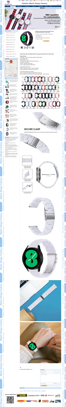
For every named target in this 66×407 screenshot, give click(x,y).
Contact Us (33, 6)
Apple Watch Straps (11, 35)
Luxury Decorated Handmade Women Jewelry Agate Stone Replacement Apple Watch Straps (14, 120)
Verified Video (59, 4)
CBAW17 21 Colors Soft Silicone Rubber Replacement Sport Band (14, 101)
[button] (60, 19)
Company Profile (19, 6)
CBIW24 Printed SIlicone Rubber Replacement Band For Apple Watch (13, 133)
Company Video (27, 6)
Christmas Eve (7, 141)
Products (13, 6)
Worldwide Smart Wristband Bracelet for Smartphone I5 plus (13, 94)
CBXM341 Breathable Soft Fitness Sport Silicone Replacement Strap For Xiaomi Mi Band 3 (13, 124)
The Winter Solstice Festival (9, 140)
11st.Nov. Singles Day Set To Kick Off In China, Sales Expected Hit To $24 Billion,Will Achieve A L (11, 149)
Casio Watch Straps (11, 51)
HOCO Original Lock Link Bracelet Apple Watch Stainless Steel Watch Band (13, 85)
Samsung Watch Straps (12, 39)
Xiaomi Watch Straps (11, 37)
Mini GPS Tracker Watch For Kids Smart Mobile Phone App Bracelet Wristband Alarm (14, 81)
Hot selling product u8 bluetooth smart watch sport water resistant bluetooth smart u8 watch (13, 90)
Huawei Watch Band (11, 42)
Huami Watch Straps (11, 44)
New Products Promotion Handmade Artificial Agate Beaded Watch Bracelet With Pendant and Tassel (11, 154)
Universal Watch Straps (12, 32)
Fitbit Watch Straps (11, 49)
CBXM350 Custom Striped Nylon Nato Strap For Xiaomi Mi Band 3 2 (14, 128)
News (51, 6)
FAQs (46, 6)
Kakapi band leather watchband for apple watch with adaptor (13, 110)
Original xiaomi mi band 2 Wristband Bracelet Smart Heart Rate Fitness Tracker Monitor (13, 106)
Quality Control (40, 6)
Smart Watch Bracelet (11, 56)
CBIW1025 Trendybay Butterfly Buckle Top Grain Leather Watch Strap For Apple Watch (13, 115)
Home (8, 6)
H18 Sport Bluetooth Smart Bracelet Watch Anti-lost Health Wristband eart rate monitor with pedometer (13, 98)
